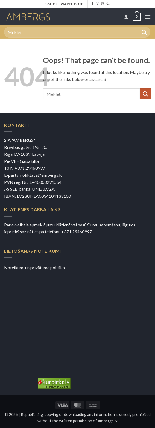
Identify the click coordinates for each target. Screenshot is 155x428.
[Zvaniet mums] (108, 4)
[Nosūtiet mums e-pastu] (102, 4)
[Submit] (144, 32)
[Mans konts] (126, 17)
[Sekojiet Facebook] (92, 4)
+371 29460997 (29, 167)
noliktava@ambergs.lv (41, 175)
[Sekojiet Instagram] (97, 4)
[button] (137, 17)
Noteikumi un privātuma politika (34, 267)
